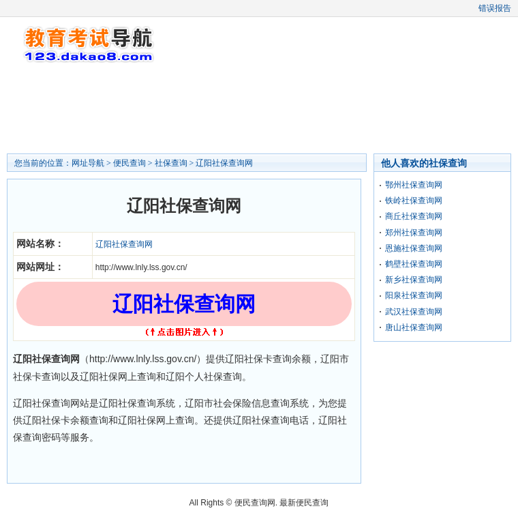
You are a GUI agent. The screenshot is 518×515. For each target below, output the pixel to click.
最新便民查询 (304, 502)
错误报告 (494, 8)
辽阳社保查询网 (224, 163)
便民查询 (129, 163)
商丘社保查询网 (413, 216)
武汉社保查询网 (413, 312)
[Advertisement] (259, 109)
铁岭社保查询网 (413, 200)
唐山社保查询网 (413, 327)
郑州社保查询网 (413, 232)
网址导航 (88, 163)
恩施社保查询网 (413, 248)
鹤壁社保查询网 (413, 264)
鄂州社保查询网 (413, 185)
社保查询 (171, 163)
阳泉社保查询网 (413, 295)
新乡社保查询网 (413, 279)
